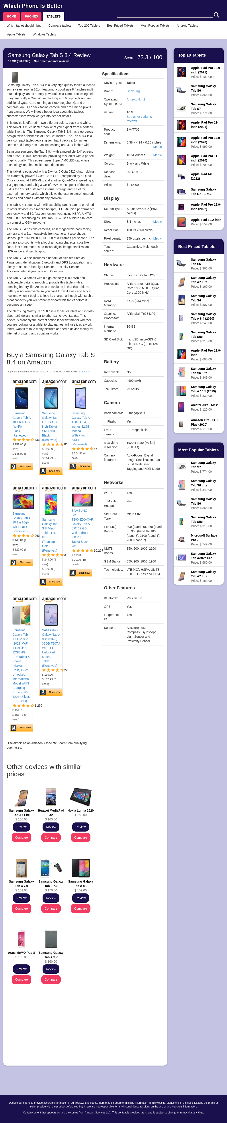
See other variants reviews (51, 61)
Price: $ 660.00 (206, 355)
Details (86, 371)
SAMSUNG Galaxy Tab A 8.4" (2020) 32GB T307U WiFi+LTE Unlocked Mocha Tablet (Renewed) (51, 647)
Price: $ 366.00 (203, 90)
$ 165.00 (51, 815)
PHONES (31, 16)
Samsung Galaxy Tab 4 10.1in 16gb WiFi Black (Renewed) (21, 522)
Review (21, 827)
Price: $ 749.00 (204, 540)
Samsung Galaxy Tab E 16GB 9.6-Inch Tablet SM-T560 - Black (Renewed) (50, 426)
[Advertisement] (51, 1031)
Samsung (133, 91)
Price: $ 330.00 (203, 391)
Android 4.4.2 (136, 99)
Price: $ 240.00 (203, 318)
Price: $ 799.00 (204, 160)
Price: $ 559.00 (206, 222)
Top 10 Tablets (192, 55)
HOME (11, 16)
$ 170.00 (51, 886)
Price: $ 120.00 (204, 407)
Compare (21, 837)
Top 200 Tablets (89, 25)
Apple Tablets (16, 34)
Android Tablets (187, 25)
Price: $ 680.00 (203, 558)
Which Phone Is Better (33, 6)
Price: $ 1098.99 (206, 72)
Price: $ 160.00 (203, 282)
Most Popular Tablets (155, 25)
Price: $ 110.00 (204, 424)
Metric (157, 147)
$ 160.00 (21, 815)
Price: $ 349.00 (203, 373)
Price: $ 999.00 (206, 142)
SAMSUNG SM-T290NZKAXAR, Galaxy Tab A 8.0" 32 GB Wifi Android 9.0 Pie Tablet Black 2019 (83, 528)
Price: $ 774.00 (203, 108)
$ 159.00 (81, 813)
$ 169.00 (21, 886)
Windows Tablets (44, 34)
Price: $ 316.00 (203, 336)
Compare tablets (59, 25)
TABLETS (54, 16)
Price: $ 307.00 (203, 300)
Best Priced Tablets (120, 25)
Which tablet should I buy (24, 25)
